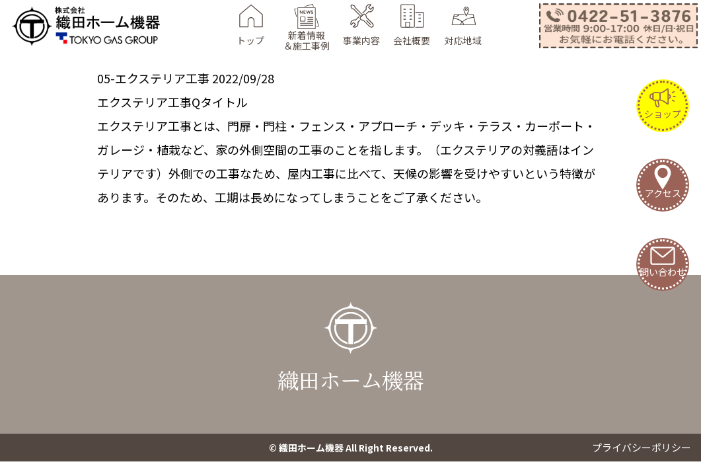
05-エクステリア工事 (153, 78)
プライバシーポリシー (641, 447)
